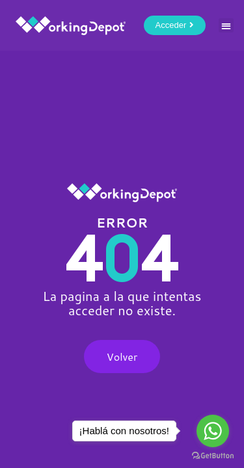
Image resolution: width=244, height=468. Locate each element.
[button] (226, 25)
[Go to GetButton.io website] (213, 455)
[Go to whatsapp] (213, 431)
